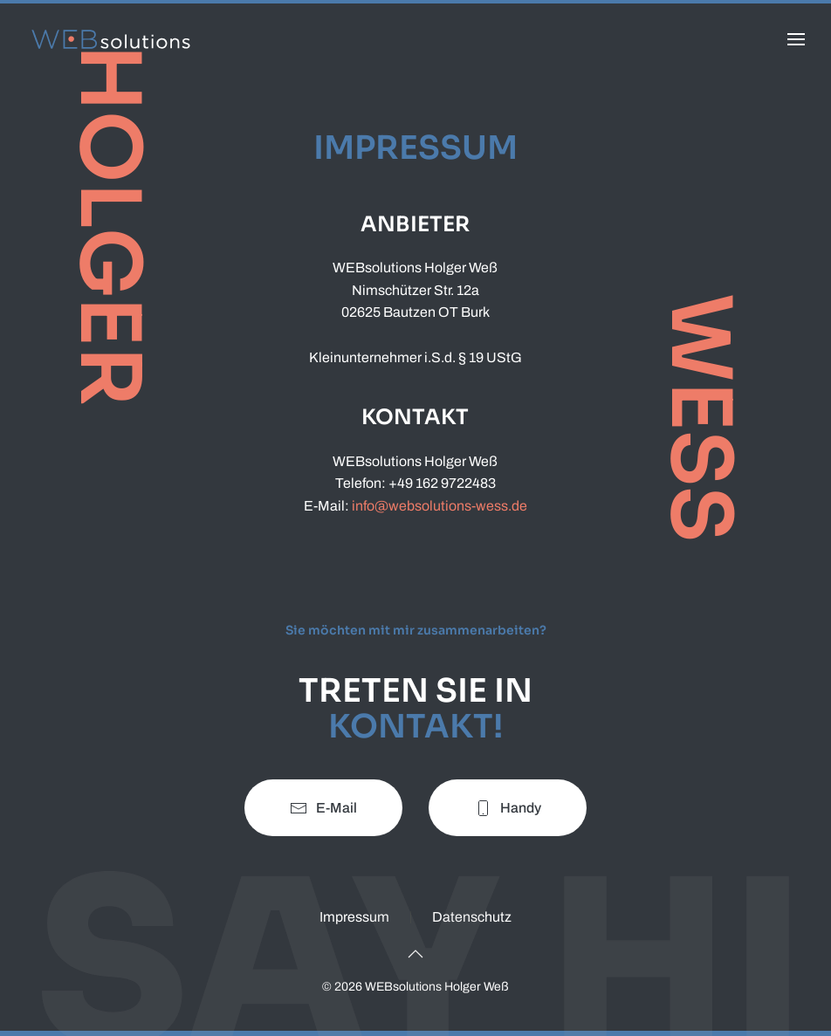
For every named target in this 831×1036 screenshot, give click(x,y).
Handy (507, 808)
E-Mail (323, 808)
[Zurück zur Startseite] (113, 39)
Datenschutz (472, 916)
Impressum (354, 916)
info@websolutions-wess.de (439, 505)
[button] (796, 39)
